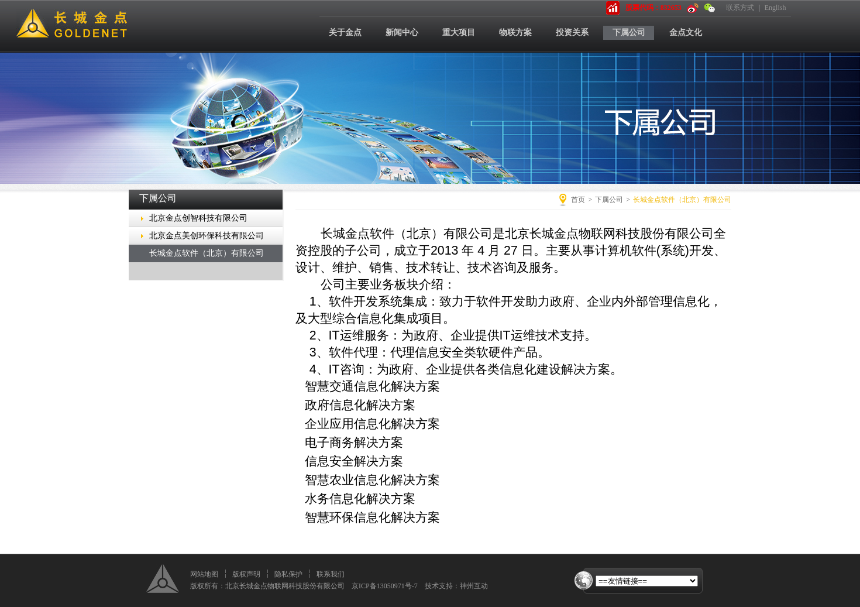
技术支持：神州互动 (456, 586)
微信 (709, 8)
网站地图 (204, 574)
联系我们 (331, 574)
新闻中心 (402, 32)
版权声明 (246, 574)
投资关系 (572, 32)
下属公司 (629, 32)
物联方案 (515, 32)
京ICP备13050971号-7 (385, 586)
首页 (578, 200)
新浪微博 (693, 8)
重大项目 (458, 32)
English (775, 8)
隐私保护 (288, 574)
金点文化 (685, 32)
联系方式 (740, 8)
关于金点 (345, 32)
